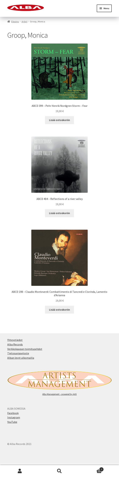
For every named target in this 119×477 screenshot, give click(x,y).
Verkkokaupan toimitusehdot (24, 349)
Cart (91, 469)
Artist (24, 21)
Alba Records (15, 344)
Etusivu (15, 21)
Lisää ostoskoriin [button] (59, 120)
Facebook (13, 413)
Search (59, 471)
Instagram (13, 417)
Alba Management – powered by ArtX (59, 394)
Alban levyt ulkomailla (20, 357)
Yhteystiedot (15, 340)
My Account (20, 471)
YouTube (12, 422)
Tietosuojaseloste (18, 353)
